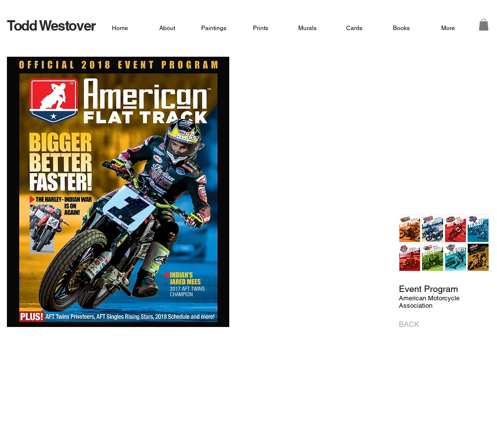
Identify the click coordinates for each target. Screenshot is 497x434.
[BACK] (412, 324)
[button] (484, 25)
